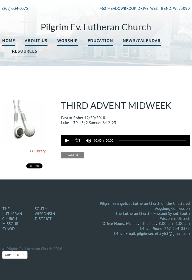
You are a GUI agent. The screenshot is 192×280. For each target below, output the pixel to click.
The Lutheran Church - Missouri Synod (12, 218)
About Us (36, 40)
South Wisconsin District (45, 213)
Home (8, 40)
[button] (66, 140)
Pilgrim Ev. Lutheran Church (96, 26)
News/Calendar (142, 40)
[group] (88, 140)
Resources (25, 51)
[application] (125, 140)
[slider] (152, 141)
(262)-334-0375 (15, 8)
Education (100, 40)
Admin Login (15, 255)
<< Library (37, 150)
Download (72, 155)
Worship (67, 40)
